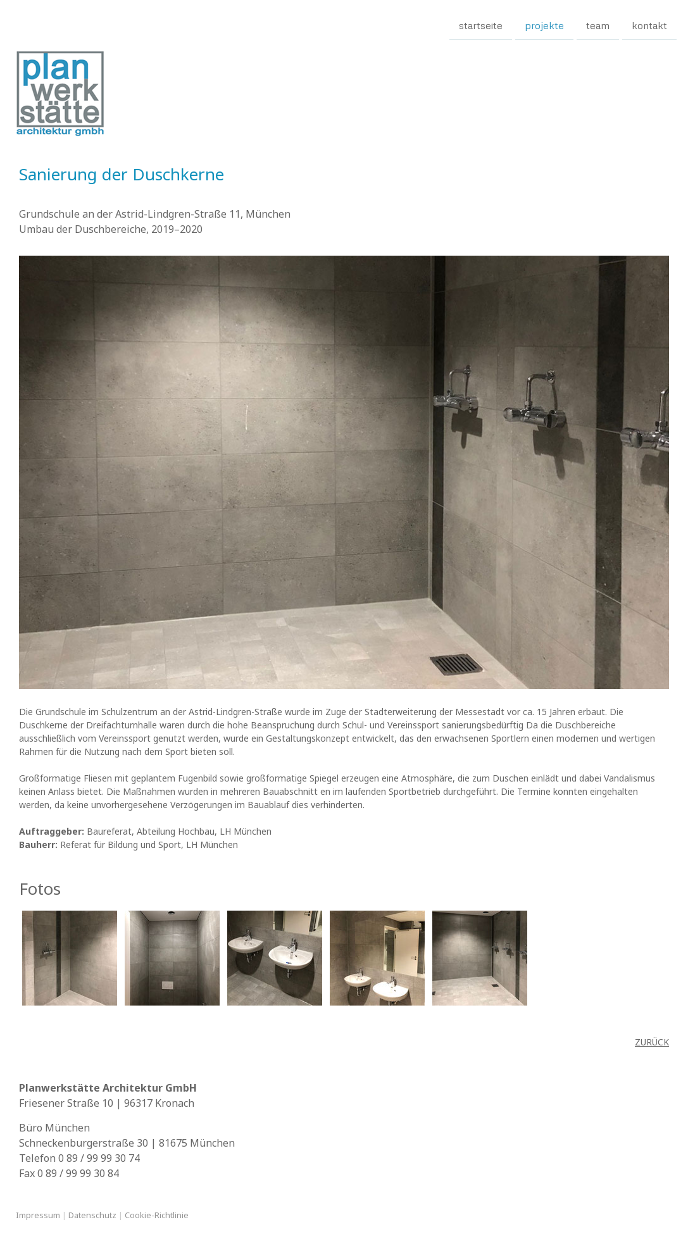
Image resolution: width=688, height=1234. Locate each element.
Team (598, 24)
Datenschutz (92, 1215)
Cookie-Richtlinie (157, 1215)
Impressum (38, 1215)
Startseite (481, 24)
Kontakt (649, 24)
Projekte (544, 24)
